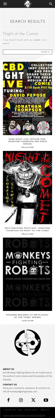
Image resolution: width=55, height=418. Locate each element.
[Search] (51, 4)
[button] (5, 4)
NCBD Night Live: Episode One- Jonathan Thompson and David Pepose (27, 141)
